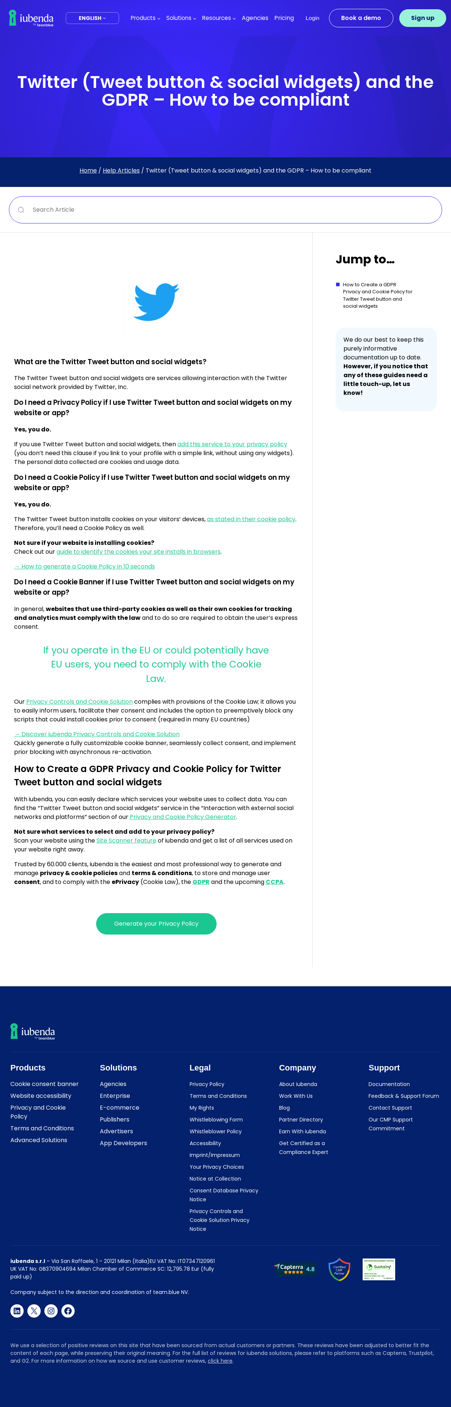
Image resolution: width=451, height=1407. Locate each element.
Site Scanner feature (126, 840)
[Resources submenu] (234, 18)
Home (88, 170)
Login (312, 18)
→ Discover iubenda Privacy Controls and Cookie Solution (97, 734)
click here (220, 1361)
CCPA (275, 882)
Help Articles (121, 170)
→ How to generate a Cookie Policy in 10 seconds (84, 566)
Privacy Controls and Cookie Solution (79, 701)
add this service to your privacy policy (232, 444)
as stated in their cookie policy (251, 519)
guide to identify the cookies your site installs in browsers (139, 551)
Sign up (422, 18)
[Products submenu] (158, 18)
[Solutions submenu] (194, 18)
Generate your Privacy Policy (156, 923)
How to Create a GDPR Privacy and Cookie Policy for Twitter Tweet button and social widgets (378, 295)
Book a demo (361, 18)
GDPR (201, 882)
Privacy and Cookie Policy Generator (183, 817)
